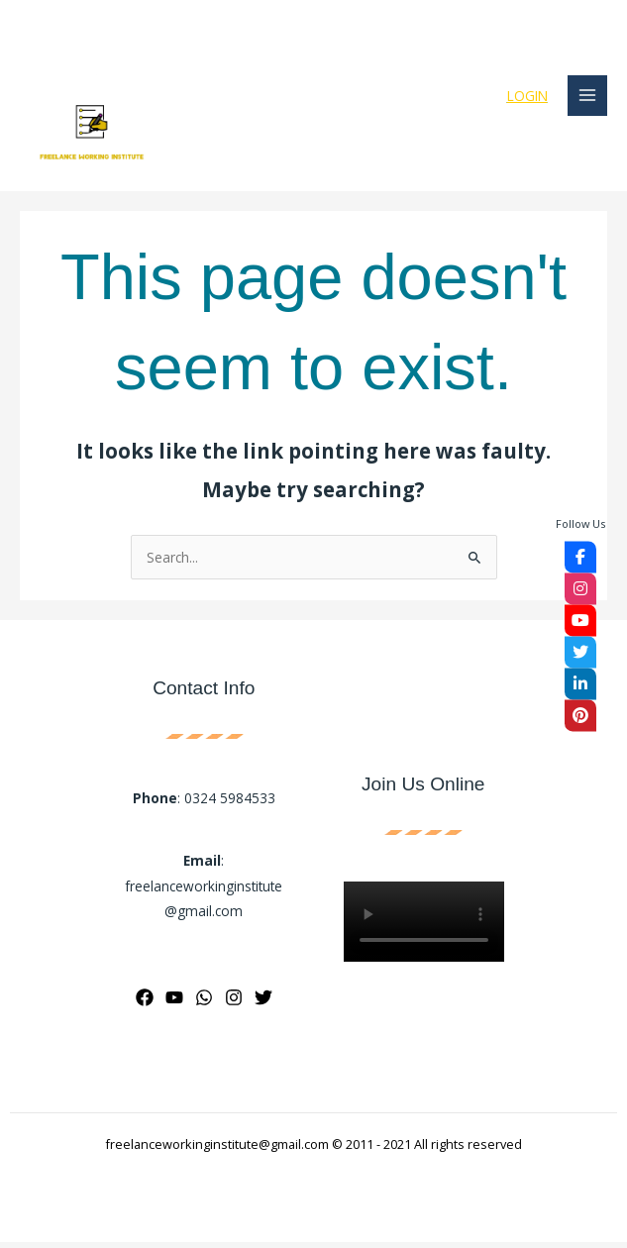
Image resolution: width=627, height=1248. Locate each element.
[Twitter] (263, 1003)
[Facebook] (145, 1003)
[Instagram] (234, 1003)
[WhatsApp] (204, 1003)
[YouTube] (174, 1003)
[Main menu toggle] (588, 98)
